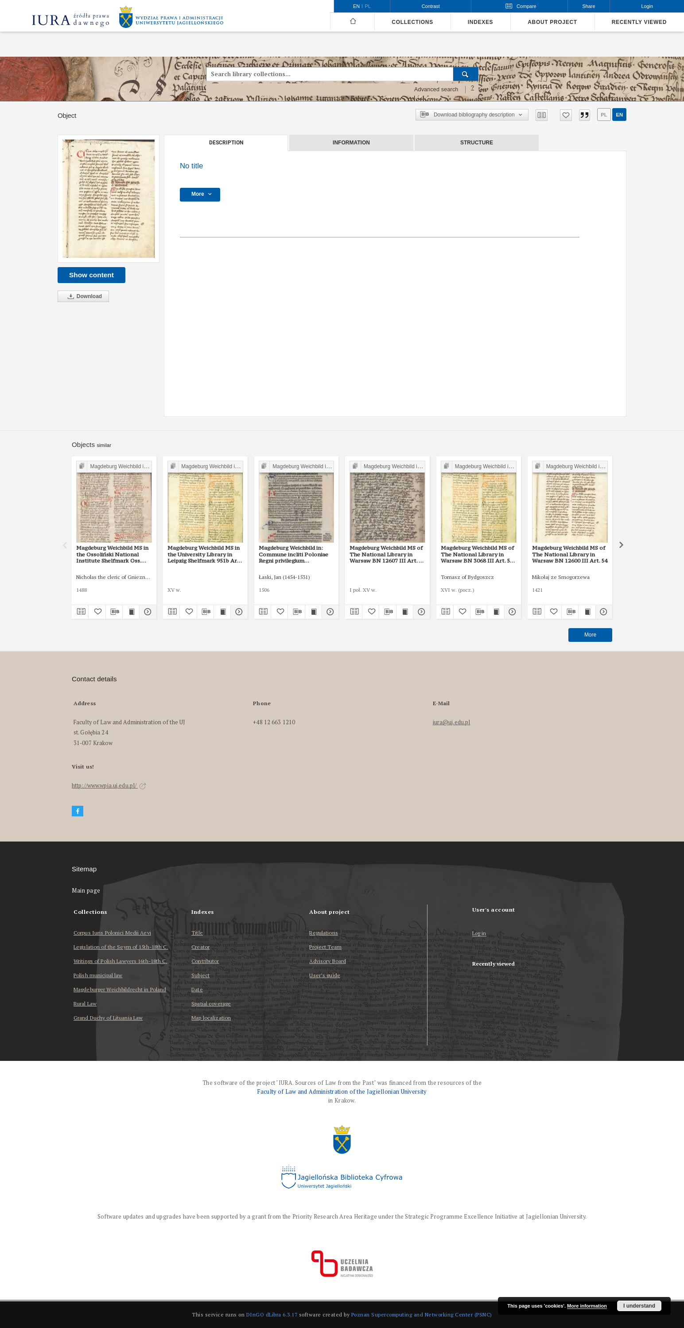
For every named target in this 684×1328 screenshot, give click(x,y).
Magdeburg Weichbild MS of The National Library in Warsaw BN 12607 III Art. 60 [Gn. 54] (387, 554)
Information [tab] (351, 143)
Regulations (323, 932)
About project (552, 22)
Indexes (480, 22)
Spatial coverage (211, 1003)
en (619, 114)
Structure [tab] (476, 143)
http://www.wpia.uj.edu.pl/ (109, 785)
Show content (91, 275)
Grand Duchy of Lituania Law (108, 1017)
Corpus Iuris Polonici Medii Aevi (112, 932)
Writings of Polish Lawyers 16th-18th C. (120, 961)
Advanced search (436, 89)
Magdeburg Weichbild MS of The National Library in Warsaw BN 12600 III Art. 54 (569, 554)
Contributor (205, 961)
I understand (639, 1306)
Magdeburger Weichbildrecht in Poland (120, 989)
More (590, 635)
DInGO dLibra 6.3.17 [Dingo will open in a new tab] (272, 1314)
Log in (479, 933)
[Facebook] (77, 811)
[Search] (465, 74)
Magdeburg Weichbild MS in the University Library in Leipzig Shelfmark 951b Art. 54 (204, 554)
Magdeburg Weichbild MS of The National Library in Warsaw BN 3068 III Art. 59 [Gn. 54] (477, 554)
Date (196, 989)
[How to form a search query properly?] (472, 89)
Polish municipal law (98, 975)
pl (604, 114)
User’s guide (324, 975)
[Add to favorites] (566, 115)
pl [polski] (368, 6)
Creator (200, 947)
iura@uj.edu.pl (451, 722)
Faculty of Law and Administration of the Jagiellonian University (341, 1091)
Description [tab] (226, 143)
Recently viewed (639, 22)
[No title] (108, 199)
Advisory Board (327, 961)
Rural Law (85, 1003)
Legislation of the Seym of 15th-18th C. (121, 947)
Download (83, 296)
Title (197, 932)
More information (587, 1306)
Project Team (325, 947)
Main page (86, 890)
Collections (412, 22)
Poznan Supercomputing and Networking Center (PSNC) (421, 1314)
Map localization (211, 1017)
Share (589, 6)
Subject (200, 975)
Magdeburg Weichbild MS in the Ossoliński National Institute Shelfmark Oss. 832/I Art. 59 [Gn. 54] (112, 554)
